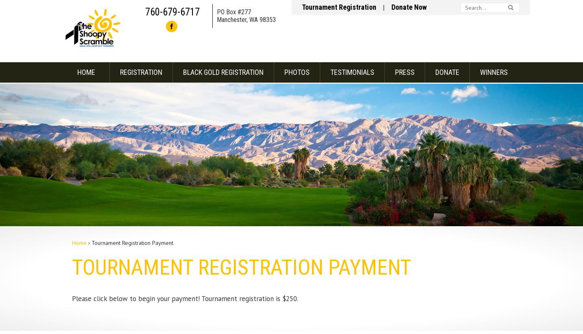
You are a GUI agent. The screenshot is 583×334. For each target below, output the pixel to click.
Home (86, 72)
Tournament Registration (339, 7)
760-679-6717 (172, 12)
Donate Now (409, 7)
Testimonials (352, 72)
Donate (447, 72)
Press (405, 72)
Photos (297, 72)
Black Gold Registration (223, 72)
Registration (141, 72)
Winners (494, 72)
